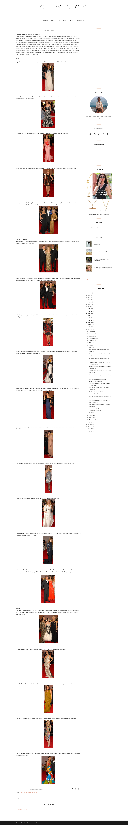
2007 (89, 422)
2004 (89, 428)
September (92, 338)
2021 (89, 304)
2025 (89, 295)
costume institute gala (29, 792)
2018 (89, 311)
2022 (89, 302)
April (90, 413)
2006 (89, 424)
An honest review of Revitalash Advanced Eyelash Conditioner (103, 268)
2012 (89, 320)
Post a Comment (22, 809)
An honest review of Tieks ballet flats (101, 260)
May (90, 347)
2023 (89, 299)
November (92, 333)
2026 (89, 293)
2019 (89, 309)
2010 (89, 324)
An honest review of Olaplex (102, 251)
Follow (87, 280)
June (90, 345)
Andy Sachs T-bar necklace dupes (99, 214)
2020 (89, 306)
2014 (89, 315)
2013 (89, 318)
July (90, 342)
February (91, 417)
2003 (89, 431)
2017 (89, 313)
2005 (89, 426)
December (92, 331)
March (91, 415)
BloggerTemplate (37, 822)
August (91, 340)
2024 (89, 297)
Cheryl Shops (64, 7)
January (91, 419)
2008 (89, 329)
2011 (89, 322)
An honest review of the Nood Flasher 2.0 (103, 243)
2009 (89, 327)
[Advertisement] (99, 58)
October (91, 336)
